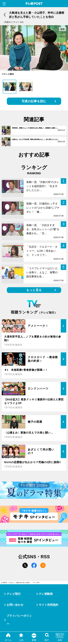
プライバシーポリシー (19, 620)
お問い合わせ (15, 604)
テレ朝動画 (46, 593)
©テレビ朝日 (36, 582)
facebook (34, 565)
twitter (25, 565)
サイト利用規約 (48, 604)
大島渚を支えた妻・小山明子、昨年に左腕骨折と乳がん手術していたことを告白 (24, 582)
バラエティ (11, 582)
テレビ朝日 (14, 593)
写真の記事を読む (34, 101)
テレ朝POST (34, 3)
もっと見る (34, 290)
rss (43, 565)
